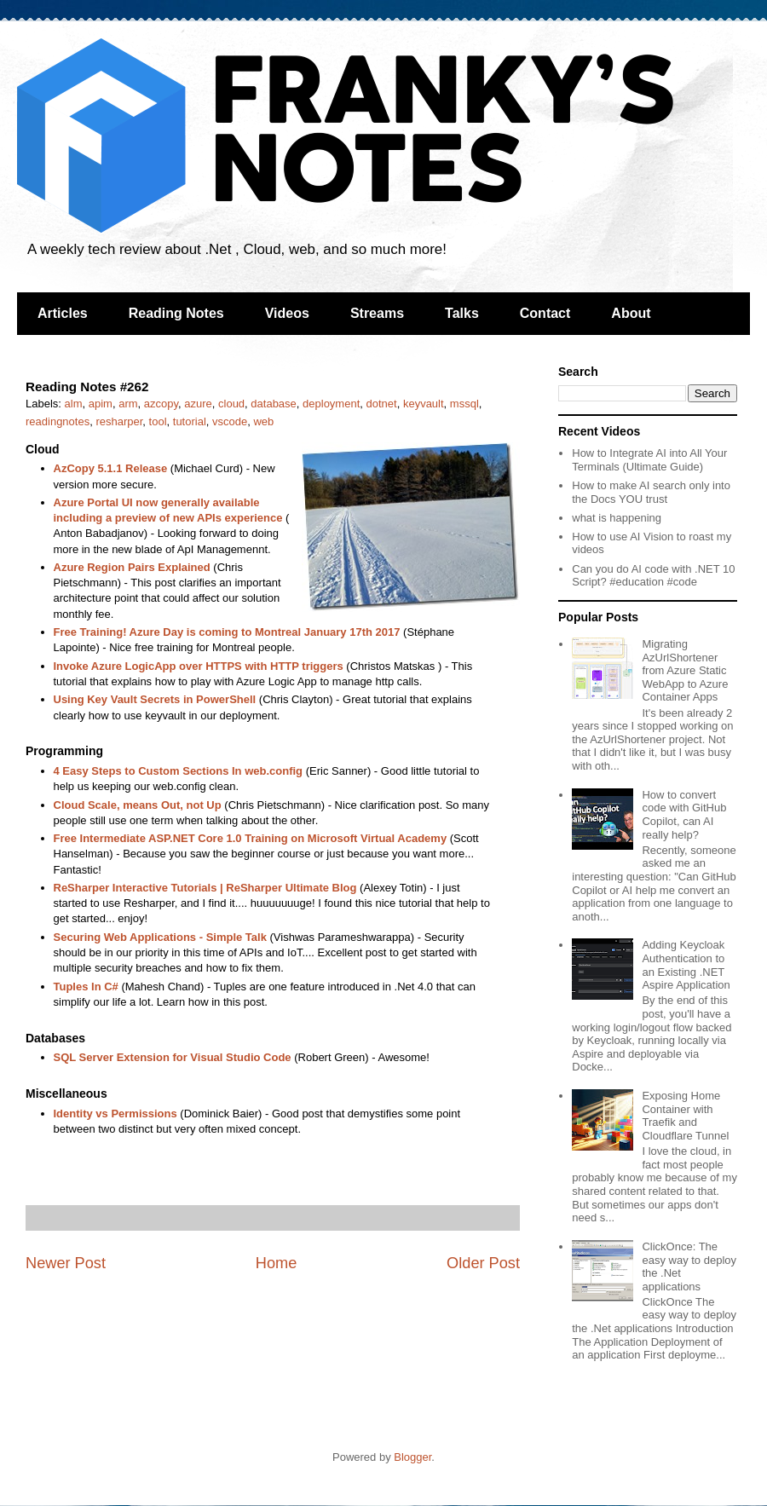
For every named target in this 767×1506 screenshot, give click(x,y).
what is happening (616, 517)
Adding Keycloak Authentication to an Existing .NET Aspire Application (686, 964)
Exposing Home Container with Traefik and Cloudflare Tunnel (685, 1115)
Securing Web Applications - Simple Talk (160, 937)
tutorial (189, 421)
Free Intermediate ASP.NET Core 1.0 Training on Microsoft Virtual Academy (250, 838)
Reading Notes (176, 313)
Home (276, 1263)
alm (74, 403)
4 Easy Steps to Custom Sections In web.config (178, 771)
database (274, 403)
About (630, 313)
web (263, 421)
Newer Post (66, 1263)
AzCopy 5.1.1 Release (111, 468)
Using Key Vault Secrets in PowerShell (155, 699)
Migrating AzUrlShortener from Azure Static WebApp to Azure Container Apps (685, 670)
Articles (62, 313)
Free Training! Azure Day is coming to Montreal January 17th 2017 (227, 632)
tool (158, 421)
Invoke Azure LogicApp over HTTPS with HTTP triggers (198, 666)
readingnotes (57, 421)
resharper (118, 421)
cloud (231, 403)
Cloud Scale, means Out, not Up (138, 805)
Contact (545, 313)
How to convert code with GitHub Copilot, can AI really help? (684, 814)
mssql (464, 403)
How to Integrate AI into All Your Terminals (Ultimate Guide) (649, 460)
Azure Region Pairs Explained (132, 567)
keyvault (423, 403)
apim (100, 403)
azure (198, 403)
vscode (229, 421)
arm (127, 403)
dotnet (381, 403)
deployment (331, 403)
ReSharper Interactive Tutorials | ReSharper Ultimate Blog (205, 887)
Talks (462, 313)
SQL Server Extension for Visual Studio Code (172, 1057)
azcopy (161, 403)
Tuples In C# (86, 986)
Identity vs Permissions (115, 1113)
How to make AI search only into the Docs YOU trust (651, 492)
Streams (377, 313)
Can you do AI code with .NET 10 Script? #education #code (653, 576)
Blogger (412, 1457)
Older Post (483, 1263)
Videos (287, 313)
